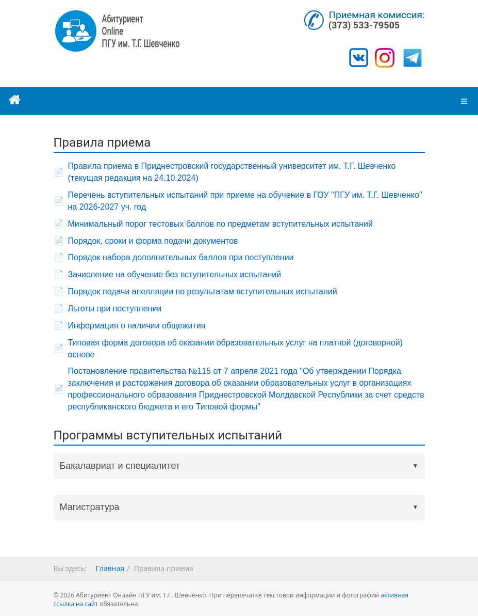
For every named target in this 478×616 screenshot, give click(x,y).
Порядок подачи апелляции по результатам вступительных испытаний (202, 291)
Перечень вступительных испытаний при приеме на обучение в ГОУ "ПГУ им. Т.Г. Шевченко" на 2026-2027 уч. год (245, 201)
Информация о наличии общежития (137, 325)
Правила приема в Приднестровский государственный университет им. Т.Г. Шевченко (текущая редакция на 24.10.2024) (232, 172)
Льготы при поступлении (115, 308)
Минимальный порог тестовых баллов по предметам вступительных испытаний (220, 223)
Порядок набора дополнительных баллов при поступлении (181, 257)
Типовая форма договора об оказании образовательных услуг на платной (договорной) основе (235, 348)
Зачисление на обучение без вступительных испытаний (175, 274)
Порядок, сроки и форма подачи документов (153, 240)
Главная (110, 568)
